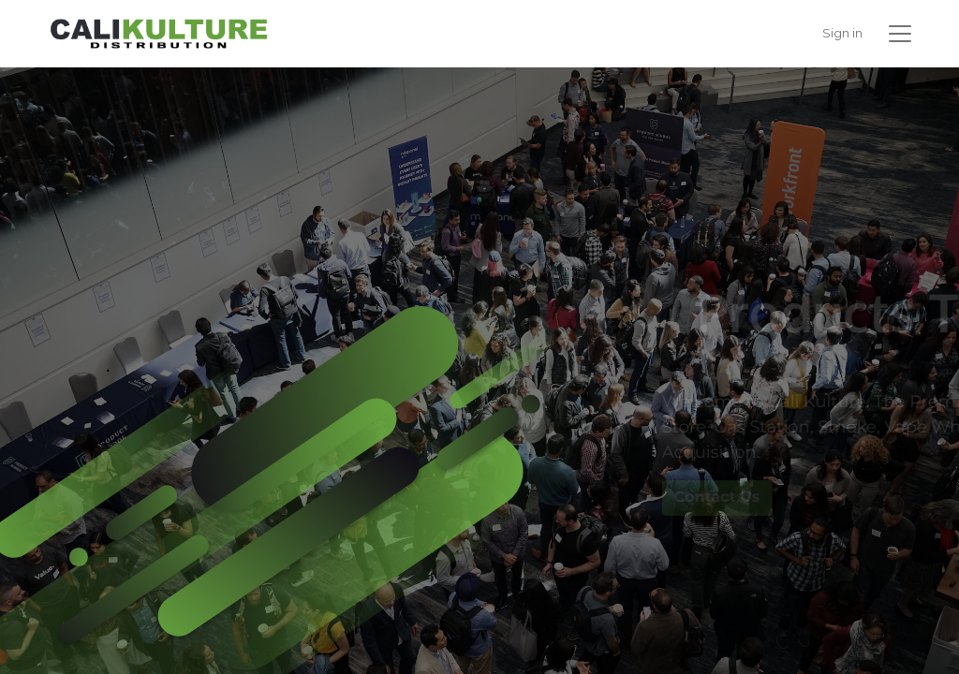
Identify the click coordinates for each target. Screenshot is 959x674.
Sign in (842, 32)
